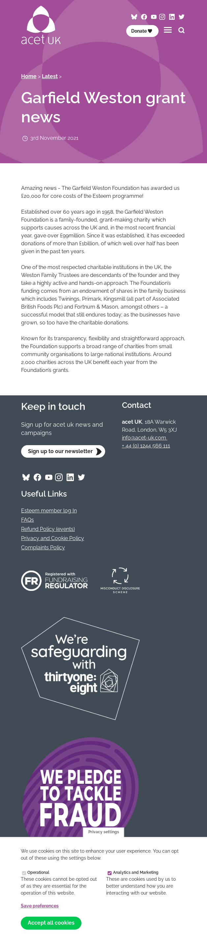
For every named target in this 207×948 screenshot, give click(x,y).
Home (29, 76)
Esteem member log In (49, 510)
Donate (142, 31)
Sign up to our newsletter (60, 451)
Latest (50, 76)
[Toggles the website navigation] (168, 30)
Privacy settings (103, 832)
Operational (38, 872)
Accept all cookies (51, 923)
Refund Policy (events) (48, 529)
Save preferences (40, 905)
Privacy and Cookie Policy (52, 538)
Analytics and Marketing (136, 872)
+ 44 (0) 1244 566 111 (146, 446)
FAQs (27, 520)
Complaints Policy (43, 547)
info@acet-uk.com (144, 438)
